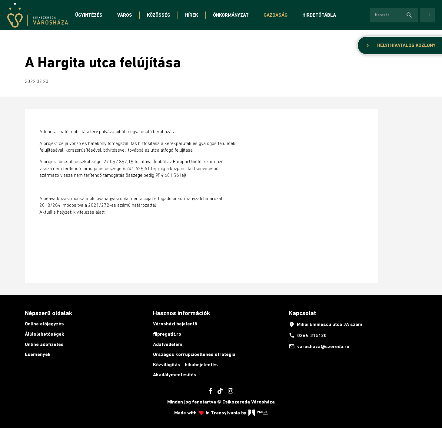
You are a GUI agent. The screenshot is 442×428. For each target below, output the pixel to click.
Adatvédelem (167, 344)
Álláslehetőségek (44, 334)
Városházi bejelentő (175, 324)
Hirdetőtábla (319, 15)
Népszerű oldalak (48, 313)
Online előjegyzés (44, 324)
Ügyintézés (88, 15)
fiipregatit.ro (167, 334)
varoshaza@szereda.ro (319, 346)
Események (38, 354)
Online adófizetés (44, 344)
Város (124, 15)
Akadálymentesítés (174, 374)
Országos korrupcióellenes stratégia (194, 354)
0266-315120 (308, 335)
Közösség (158, 15)
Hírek (191, 15)
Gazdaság (275, 15)
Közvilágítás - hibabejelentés (185, 364)
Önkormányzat (231, 15)
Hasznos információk (181, 313)
